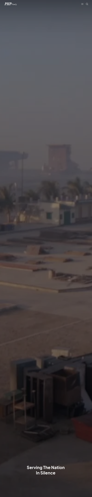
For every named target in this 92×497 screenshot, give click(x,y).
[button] (82, 4)
